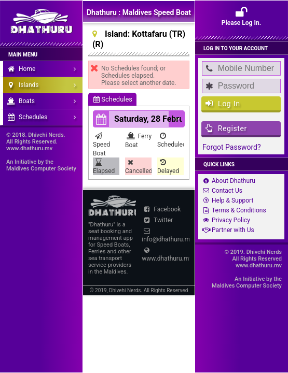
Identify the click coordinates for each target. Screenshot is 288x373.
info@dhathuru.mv (165, 235)
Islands (44, 85)
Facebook (161, 209)
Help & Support (226, 200)
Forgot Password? (231, 147)
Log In (222, 103)
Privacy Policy (225, 220)
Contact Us (221, 190)
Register (226, 128)
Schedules (112, 99)
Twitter (157, 220)
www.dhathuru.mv (165, 254)
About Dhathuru (227, 180)
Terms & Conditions (233, 210)
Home (44, 69)
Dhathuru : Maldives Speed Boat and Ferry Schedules (139, 15)
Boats (44, 101)
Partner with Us (227, 230)
